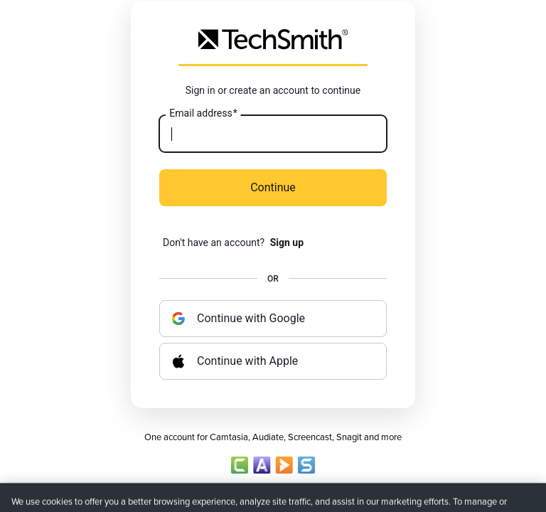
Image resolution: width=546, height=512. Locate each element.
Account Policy (273, 494)
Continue (273, 187)
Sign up (287, 242)
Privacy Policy (208, 494)
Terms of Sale (338, 494)
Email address (203, 113)
